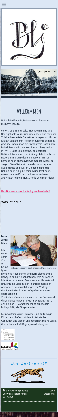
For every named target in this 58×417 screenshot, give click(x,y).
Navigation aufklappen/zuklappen (29, 4)
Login (52, 390)
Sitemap (24, 390)
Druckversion (11, 390)
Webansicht (49, 393)
